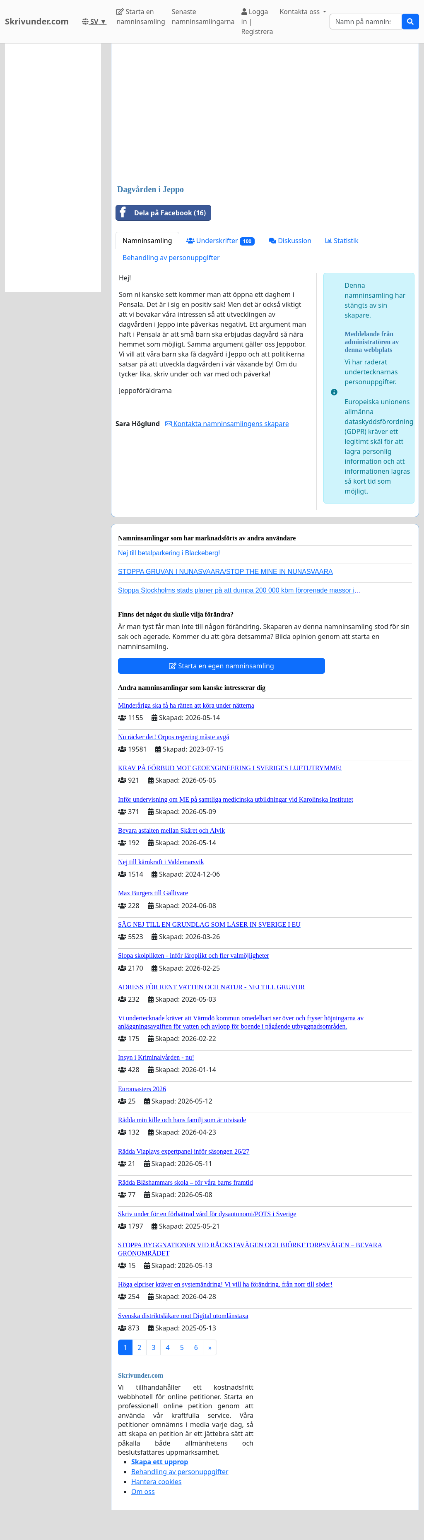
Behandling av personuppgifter (171, 257)
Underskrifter (220, 241)
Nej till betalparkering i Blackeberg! (169, 553)
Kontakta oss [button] (300, 11)
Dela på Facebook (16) (161, 212)
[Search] (366, 21)
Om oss (143, 1491)
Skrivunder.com (37, 21)
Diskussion (290, 240)
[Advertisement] (265, 115)
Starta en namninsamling (140, 16)
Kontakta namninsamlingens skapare (227, 423)
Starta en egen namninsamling (221, 665)
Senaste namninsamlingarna (203, 16)
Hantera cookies (156, 1481)
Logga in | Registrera (257, 21)
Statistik (342, 240)
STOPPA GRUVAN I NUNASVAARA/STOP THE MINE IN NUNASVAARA (225, 571)
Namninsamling (147, 240)
